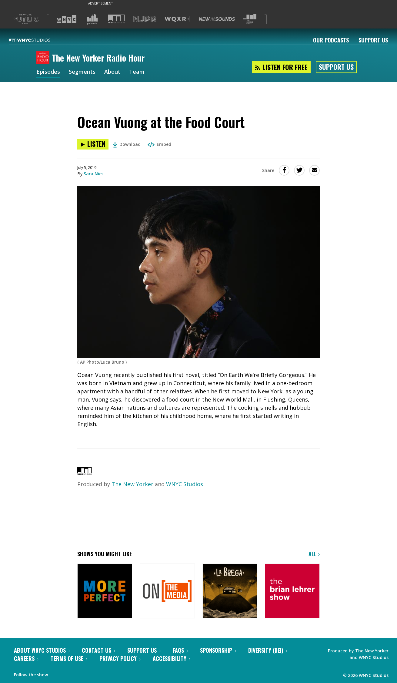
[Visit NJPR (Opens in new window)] (144, 19)
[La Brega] (229, 592)
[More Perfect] (104, 592)
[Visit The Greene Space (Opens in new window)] (249, 19)
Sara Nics (93, 174)
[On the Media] (167, 592)
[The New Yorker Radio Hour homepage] (44, 58)
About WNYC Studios (42, 650)
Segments (82, 72)
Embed (159, 144)
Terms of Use (69, 658)
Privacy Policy (120, 658)
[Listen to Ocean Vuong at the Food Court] (92, 144)
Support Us (373, 40)
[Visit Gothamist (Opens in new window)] (92, 19)
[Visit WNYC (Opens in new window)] (66, 19)
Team (137, 72)
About (112, 72)
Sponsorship (218, 650)
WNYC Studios (184, 484)
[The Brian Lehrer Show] (292, 592)
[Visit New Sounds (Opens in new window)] (217, 19)
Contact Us (98, 650)
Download (127, 144)
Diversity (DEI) (267, 650)
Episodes (48, 72)
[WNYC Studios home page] (37, 40)
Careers (26, 658)
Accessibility (171, 658)
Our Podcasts (331, 40)
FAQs (180, 650)
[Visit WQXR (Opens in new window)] (177, 19)
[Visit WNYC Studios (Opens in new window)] (116, 19)
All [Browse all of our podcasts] (314, 554)
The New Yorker (132, 484)
